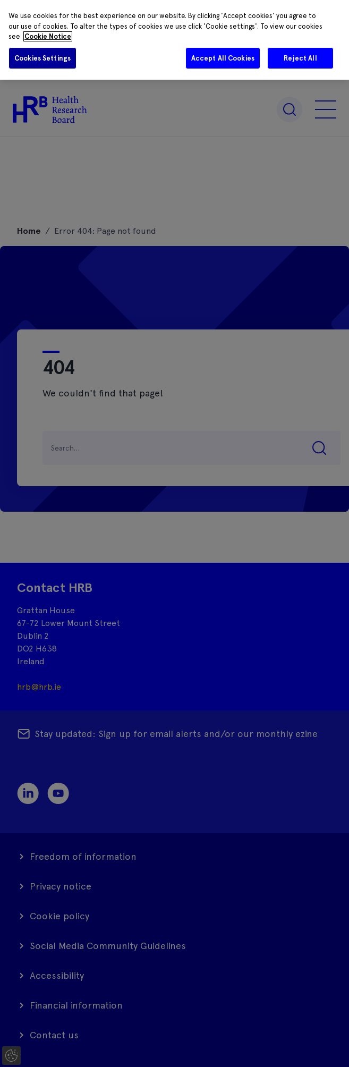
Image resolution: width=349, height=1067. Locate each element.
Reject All (300, 58)
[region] (174, 40)
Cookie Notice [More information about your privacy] (47, 36)
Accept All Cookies (222, 58)
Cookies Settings (42, 58)
